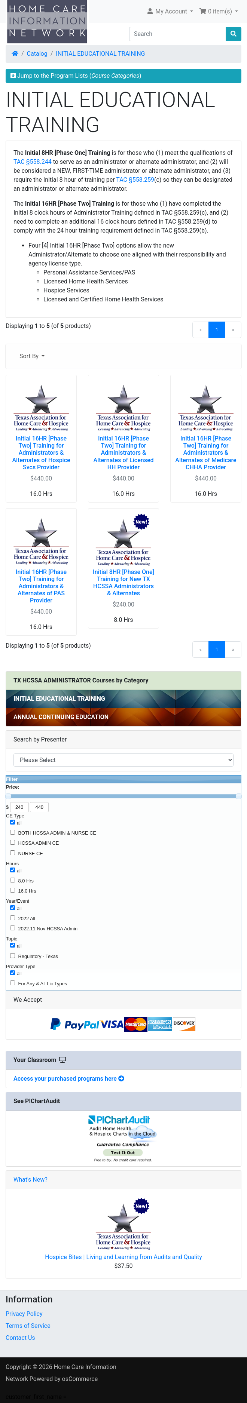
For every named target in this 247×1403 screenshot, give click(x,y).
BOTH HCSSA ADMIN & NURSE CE (57, 833)
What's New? (30, 1179)
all (19, 823)
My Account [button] (167, 11)
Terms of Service (28, 1325)
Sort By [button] (29, 356)
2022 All (27, 918)
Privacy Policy (24, 1313)
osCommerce (80, 1378)
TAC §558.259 (135, 179)
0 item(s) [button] (216, 11)
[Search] (177, 34)
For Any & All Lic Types (42, 983)
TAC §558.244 (32, 161)
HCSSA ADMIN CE (38, 843)
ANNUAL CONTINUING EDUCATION (61, 717)
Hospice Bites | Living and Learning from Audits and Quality (123, 1257)
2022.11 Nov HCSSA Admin (48, 928)
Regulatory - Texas (38, 956)
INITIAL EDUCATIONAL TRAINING (100, 53)
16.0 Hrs (27, 891)
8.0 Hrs (26, 881)
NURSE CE (30, 853)
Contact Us (20, 1337)
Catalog (37, 53)
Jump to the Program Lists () (75, 75)
